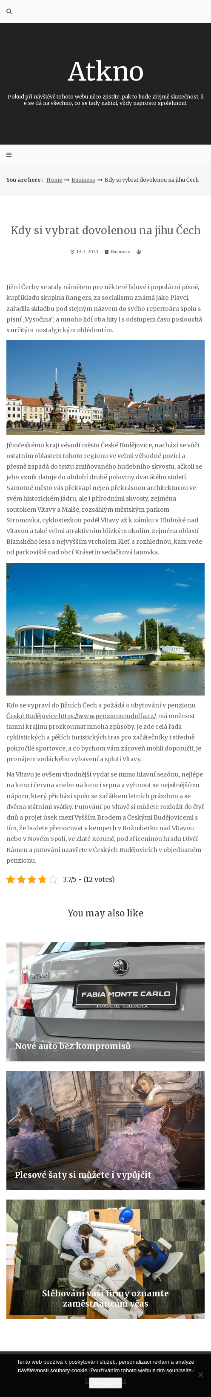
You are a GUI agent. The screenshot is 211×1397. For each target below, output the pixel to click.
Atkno (105, 80)
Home (54, 180)
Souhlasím (105, 1383)
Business (83, 180)
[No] (200, 1374)
